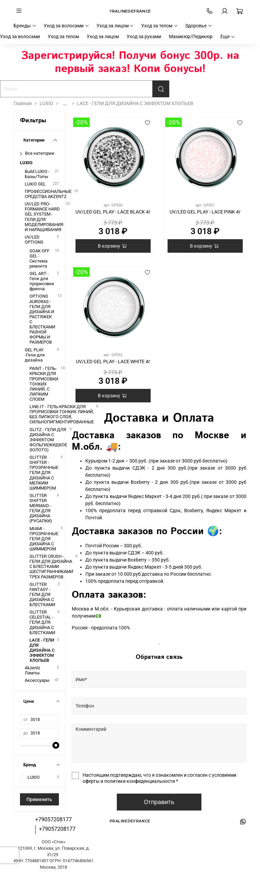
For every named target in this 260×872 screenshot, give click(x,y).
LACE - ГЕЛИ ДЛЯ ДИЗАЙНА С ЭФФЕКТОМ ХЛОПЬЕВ (42, 650)
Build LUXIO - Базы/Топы (37, 174)
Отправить (159, 802)
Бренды (25, 25)
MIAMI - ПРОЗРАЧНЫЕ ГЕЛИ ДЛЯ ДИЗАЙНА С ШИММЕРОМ (43, 538)
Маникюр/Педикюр (191, 36)
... (65, 103)
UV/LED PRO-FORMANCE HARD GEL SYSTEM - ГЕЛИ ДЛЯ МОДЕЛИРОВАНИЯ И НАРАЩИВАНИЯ (44, 216)
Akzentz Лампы (32, 670)
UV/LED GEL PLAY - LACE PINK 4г (205, 212)
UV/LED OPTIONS (34, 239)
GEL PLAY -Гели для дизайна (35, 355)
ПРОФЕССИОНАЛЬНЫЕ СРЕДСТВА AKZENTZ (48, 194)
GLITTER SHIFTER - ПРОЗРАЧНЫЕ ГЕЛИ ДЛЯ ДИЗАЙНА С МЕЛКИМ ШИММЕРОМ (43, 473)
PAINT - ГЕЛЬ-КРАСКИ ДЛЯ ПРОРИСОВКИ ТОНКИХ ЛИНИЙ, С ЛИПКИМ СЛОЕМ (43, 384)
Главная (23, 103)
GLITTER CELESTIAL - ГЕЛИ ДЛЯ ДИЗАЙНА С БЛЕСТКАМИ (42, 622)
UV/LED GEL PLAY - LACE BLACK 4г (113, 212)
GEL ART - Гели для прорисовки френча (41, 281)
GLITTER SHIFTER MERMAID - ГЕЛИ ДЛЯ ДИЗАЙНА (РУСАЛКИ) (40, 508)
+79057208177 (53, 819)
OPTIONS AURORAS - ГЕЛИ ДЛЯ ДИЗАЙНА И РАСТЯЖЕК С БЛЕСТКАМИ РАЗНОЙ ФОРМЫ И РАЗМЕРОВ (42, 319)
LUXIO (46, 103)
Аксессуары (37, 680)
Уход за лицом (115, 25)
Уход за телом (159, 25)
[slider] (55, 745)
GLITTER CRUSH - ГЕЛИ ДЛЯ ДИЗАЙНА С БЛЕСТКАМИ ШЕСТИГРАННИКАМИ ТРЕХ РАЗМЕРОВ (51, 566)
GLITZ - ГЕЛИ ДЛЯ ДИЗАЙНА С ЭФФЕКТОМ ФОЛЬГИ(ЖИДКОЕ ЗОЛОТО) (48, 439)
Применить (39, 799)
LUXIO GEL (35, 183)
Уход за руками (144, 36)
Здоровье (198, 25)
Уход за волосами (66, 25)
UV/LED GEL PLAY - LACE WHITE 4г (113, 361)
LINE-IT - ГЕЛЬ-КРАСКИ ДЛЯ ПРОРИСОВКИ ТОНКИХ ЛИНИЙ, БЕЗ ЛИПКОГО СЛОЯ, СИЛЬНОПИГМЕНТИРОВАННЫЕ (61, 414)
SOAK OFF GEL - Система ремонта (39, 258)
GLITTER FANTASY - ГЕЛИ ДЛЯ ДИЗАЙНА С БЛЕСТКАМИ (42, 594)
